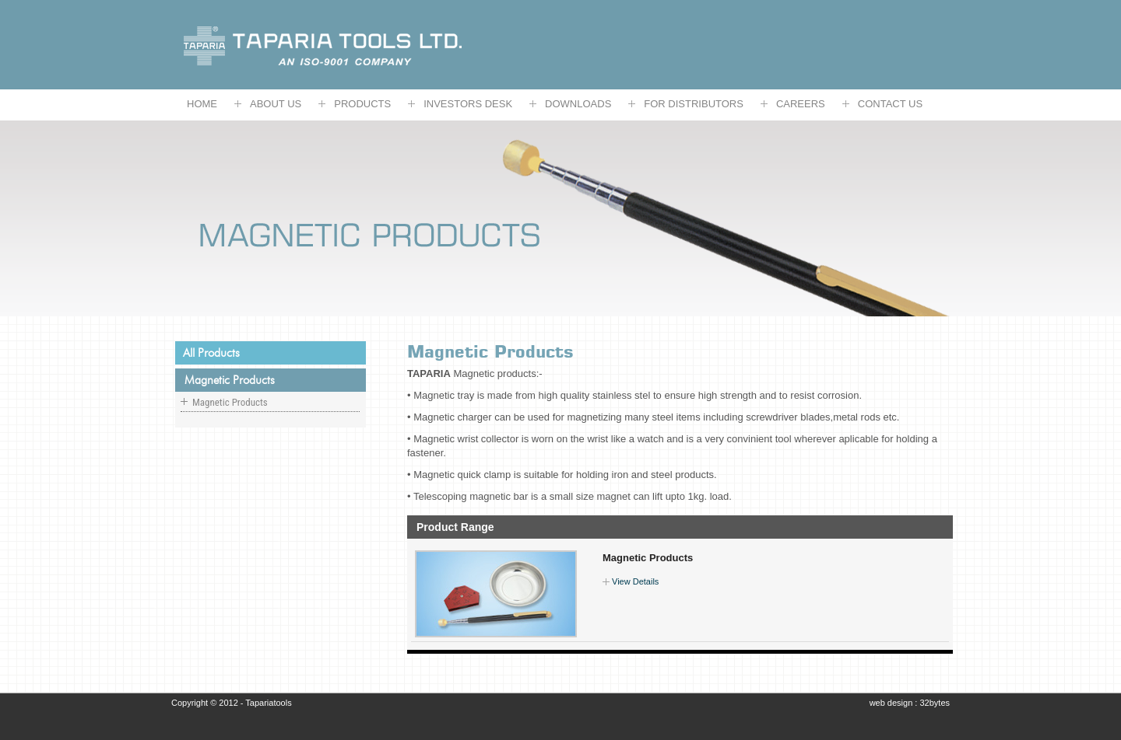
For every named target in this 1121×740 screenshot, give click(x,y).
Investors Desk (467, 104)
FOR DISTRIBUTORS (693, 104)
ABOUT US (275, 104)
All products (211, 353)
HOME (202, 104)
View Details (635, 581)
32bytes (934, 702)
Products (362, 104)
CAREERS (800, 104)
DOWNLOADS (578, 104)
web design (892, 702)
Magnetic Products (648, 558)
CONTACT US (890, 104)
